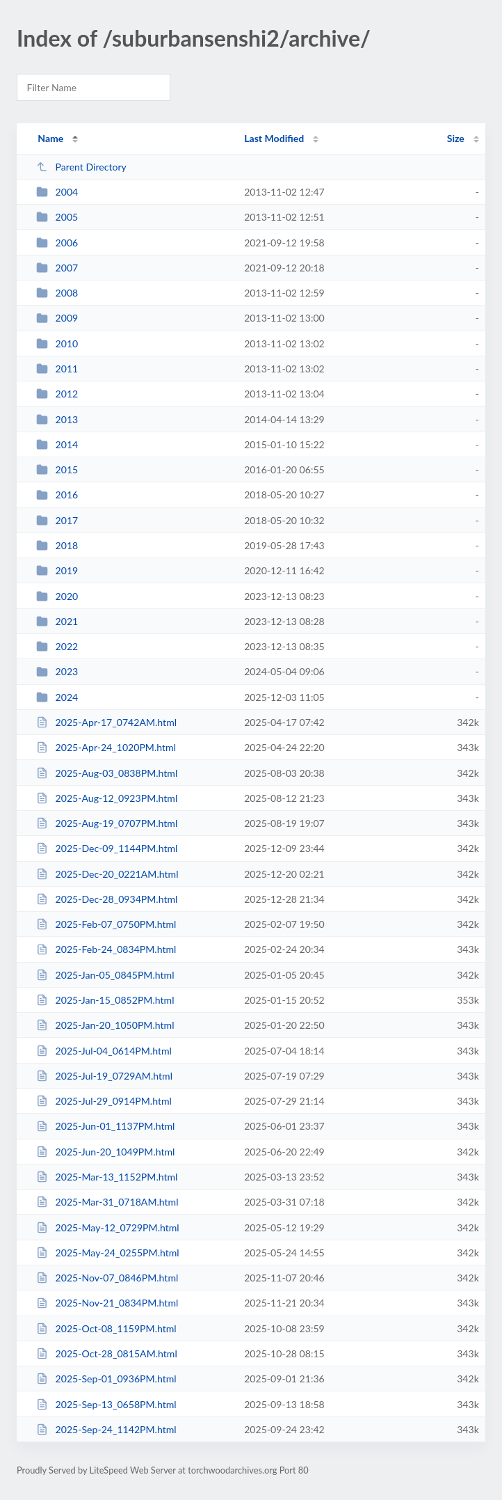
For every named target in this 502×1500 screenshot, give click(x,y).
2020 (57, 596)
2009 (57, 318)
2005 (57, 217)
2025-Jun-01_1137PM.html (105, 1126)
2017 (57, 520)
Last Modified (274, 138)
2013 (57, 419)
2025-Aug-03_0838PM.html (106, 773)
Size (455, 138)
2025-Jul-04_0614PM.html (104, 1051)
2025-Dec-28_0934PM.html (106, 899)
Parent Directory (81, 167)
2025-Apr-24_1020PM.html (106, 747)
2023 (57, 671)
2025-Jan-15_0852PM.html (105, 1000)
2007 (57, 268)
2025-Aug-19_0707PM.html (106, 823)
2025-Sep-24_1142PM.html (106, 1429)
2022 (57, 646)
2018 (57, 545)
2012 (57, 394)
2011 (57, 368)
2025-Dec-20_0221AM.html (107, 874)
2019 (57, 570)
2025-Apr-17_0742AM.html (106, 722)
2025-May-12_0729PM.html (107, 1227)
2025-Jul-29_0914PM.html (104, 1101)
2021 (57, 621)
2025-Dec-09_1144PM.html (106, 848)
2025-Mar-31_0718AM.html (107, 1202)
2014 (57, 444)
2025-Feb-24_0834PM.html (106, 949)
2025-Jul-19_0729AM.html (104, 1076)
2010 (57, 343)
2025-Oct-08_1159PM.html (106, 1328)
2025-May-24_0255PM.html (107, 1252)
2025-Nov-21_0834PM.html (107, 1303)
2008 (57, 293)
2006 (57, 242)
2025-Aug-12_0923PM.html (106, 798)
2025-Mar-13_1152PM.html (106, 1177)
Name (50, 138)
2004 (57, 192)
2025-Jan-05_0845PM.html (105, 975)
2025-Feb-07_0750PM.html (106, 924)
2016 (57, 494)
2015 (57, 469)
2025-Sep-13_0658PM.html (106, 1404)
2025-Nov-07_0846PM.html (107, 1278)
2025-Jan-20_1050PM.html (105, 1025)
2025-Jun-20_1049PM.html (105, 1152)
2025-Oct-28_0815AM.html (106, 1353)
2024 (57, 697)
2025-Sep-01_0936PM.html (106, 1378)
